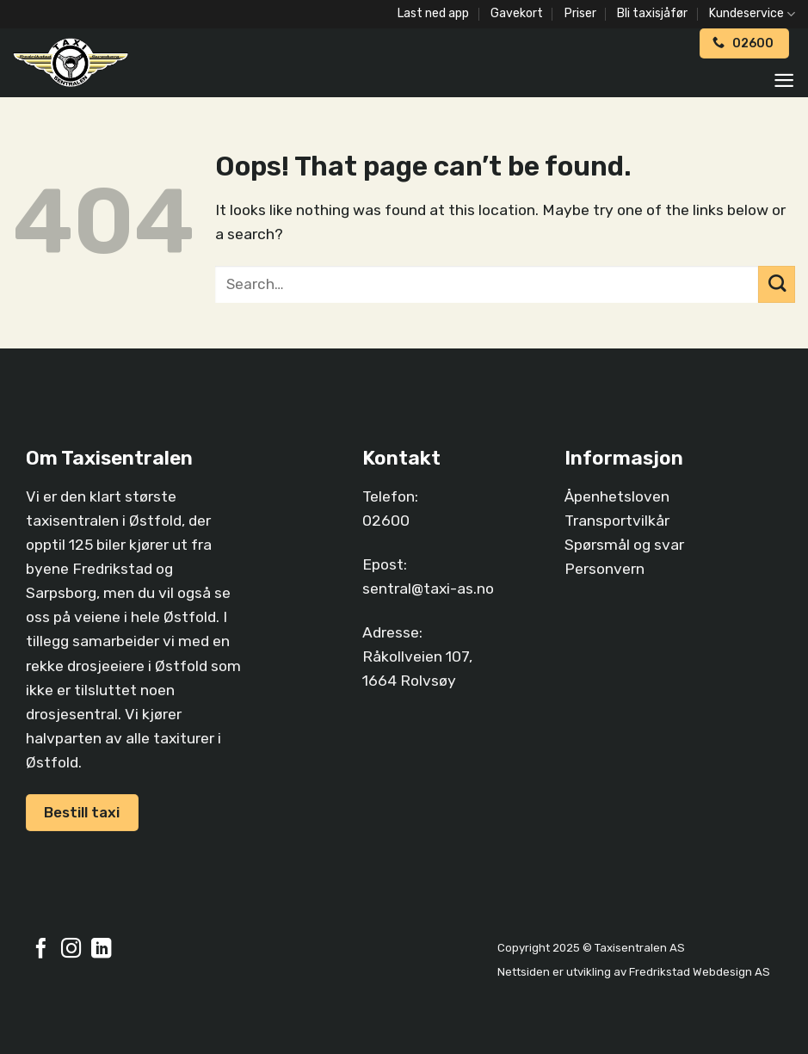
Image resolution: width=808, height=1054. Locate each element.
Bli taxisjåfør (652, 13)
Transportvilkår (616, 520)
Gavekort (516, 13)
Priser (580, 13)
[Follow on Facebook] (41, 950)
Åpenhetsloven (616, 496)
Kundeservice (752, 14)
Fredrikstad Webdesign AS (699, 971)
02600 (386, 520)
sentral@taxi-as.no (428, 588)
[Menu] (783, 81)
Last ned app (433, 13)
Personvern (604, 568)
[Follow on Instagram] (71, 950)
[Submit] (776, 284)
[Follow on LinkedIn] (101, 950)
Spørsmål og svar (624, 544)
